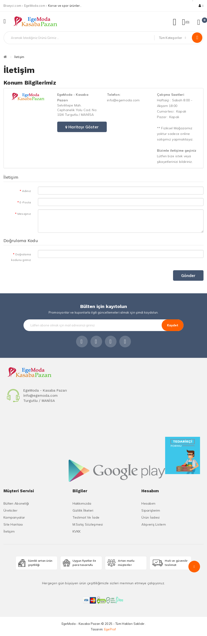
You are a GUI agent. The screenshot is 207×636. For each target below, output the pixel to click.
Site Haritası (13, 524)
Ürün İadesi (150, 517)
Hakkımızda (82, 503)
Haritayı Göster (82, 126)
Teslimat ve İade (86, 517)
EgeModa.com (34, 5)
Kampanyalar (14, 517)
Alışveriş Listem (153, 524)
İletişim (19, 57)
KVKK (77, 531)
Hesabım (148, 503)
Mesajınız (24, 213)
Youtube (125, 341)
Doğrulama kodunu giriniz (21, 257)
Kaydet (172, 325)
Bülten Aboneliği (16, 503)
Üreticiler (10, 510)
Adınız (26, 191)
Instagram (96, 341)
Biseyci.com (12, 5)
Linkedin (111, 341)
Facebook (82, 341)
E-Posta (25, 202)
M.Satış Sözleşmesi (88, 524)
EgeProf (110, 629)
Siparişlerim (150, 510)
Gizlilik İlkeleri (83, 510)
